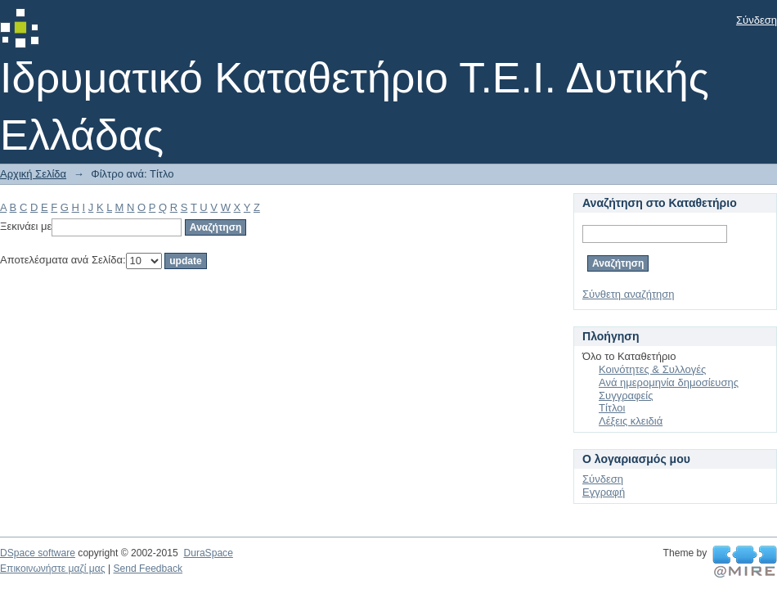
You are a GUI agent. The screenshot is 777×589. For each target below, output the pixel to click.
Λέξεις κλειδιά (630, 421)
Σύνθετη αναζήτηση (628, 294)
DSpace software (37, 553)
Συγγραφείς (626, 395)
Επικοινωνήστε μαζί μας (53, 568)
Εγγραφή (603, 492)
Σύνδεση (756, 20)
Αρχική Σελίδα (33, 174)
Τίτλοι (612, 408)
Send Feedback (147, 568)
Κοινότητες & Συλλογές (652, 369)
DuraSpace (207, 553)
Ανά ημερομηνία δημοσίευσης (669, 382)
